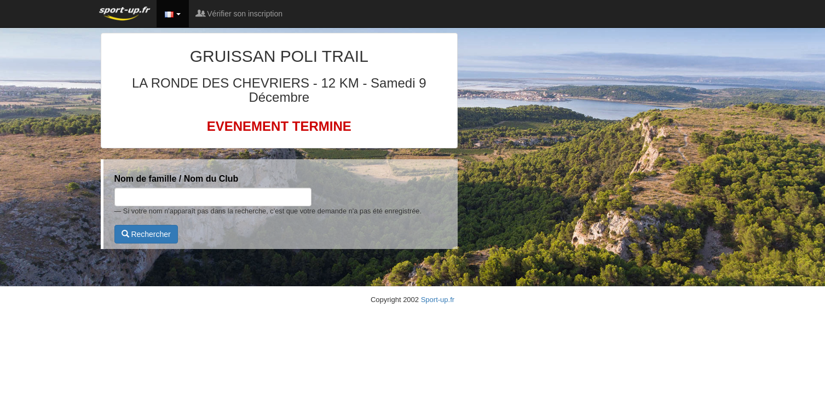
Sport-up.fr (437, 300)
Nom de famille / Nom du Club (176, 178)
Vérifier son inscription (239, 13)
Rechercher (146, 234)
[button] (173, 13)
